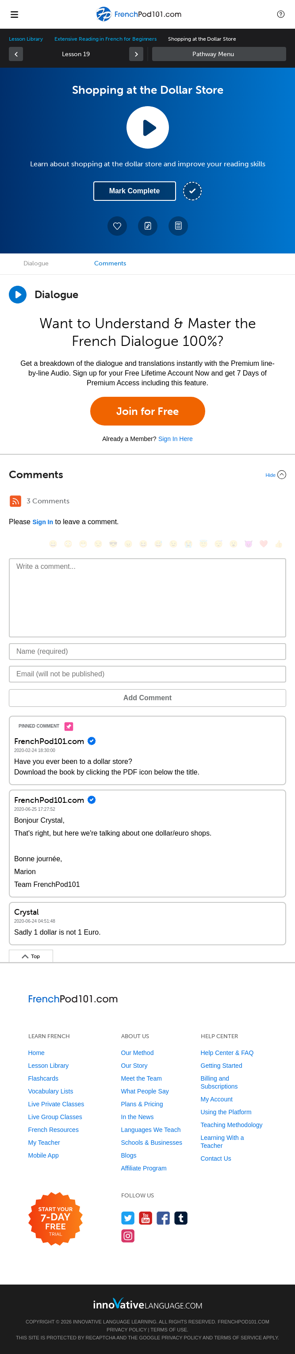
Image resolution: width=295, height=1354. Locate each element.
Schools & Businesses (152, 1142)
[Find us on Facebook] (163, 1218)
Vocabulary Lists (50, 1091)
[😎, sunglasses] (113, 544)
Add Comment (147, 698)
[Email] (147, 674)
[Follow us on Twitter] (128, 1218)
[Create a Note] (147, 226)
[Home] (139, 20)
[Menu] (14, 14)
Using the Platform (226, 1112)
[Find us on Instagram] (128, 1236)
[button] (281, 14)
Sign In (42, 521)
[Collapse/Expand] (147, 474)
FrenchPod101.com (243, 1321)
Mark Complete (134, 191)
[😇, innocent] (203, 544)
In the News (137, 1116)
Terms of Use (168, 1329)
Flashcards (43, 1078)
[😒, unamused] (98, 544)
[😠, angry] (128, 544)
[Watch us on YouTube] (146, 1218)
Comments (110, 263)
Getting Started (221, 1065)
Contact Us (216, 1158)
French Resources (53, 1129)
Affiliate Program (144, 1168)
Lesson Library (26, 39)
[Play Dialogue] (18, 294)
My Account (217, 1099)
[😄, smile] (53, 544)
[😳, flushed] (68, 544)
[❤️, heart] (263, 544)
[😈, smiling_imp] (248, 544)
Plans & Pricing (142, 1104)
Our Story (134, 1065)
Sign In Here (175, 438)
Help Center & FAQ (227, 1052)
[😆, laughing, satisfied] (143, 544)
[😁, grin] (83, 544)
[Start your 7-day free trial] (55, 1219)
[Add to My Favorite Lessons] (117, 226)
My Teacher (44, 1142)
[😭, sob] (188, 544)
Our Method (137, 1052)
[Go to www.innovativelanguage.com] (147, 1303)
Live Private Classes (56, 1104)
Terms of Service (238, 1337)
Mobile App (43, 1155)
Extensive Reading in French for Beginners (105, 39)
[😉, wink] (173, 544)
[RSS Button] (15, 501)
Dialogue (36, 263)
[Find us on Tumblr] (181, 1218)
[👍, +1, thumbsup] (278, 544)
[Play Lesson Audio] (147, 127)
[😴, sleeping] (218, 544)
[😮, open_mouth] (233, 544)
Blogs (129, 1155)
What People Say (145, 1091)
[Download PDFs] (178, 226)
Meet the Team (141, 1078)
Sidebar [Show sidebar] (219, 54)
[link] (16, 54)
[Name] (147, 651)
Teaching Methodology (232, 1124)
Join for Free (147, 411)
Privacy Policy (126, 1329)
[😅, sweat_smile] (158, 544)
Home (36, 1052)
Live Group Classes (55, 1116)
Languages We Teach (151, 1129)
